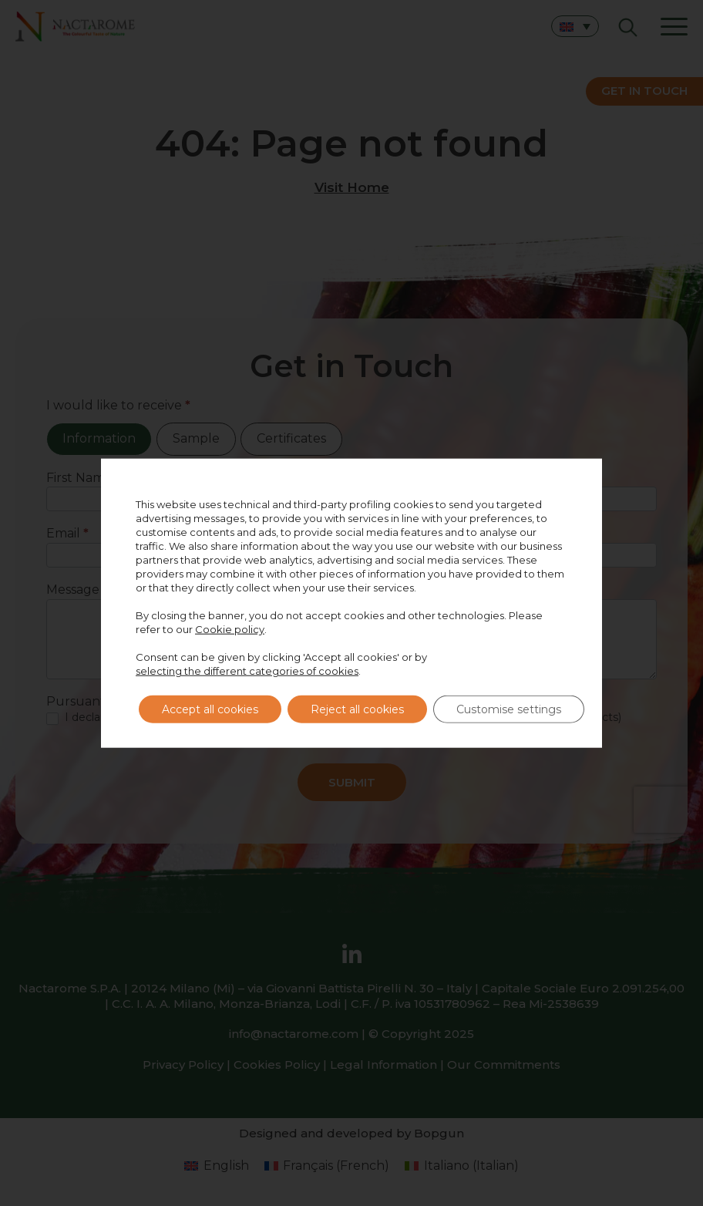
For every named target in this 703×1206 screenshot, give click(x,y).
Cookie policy (229, 629)
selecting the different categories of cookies (247, 671)
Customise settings (508, 709)
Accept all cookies (210, 709)
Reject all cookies (357, 709)
